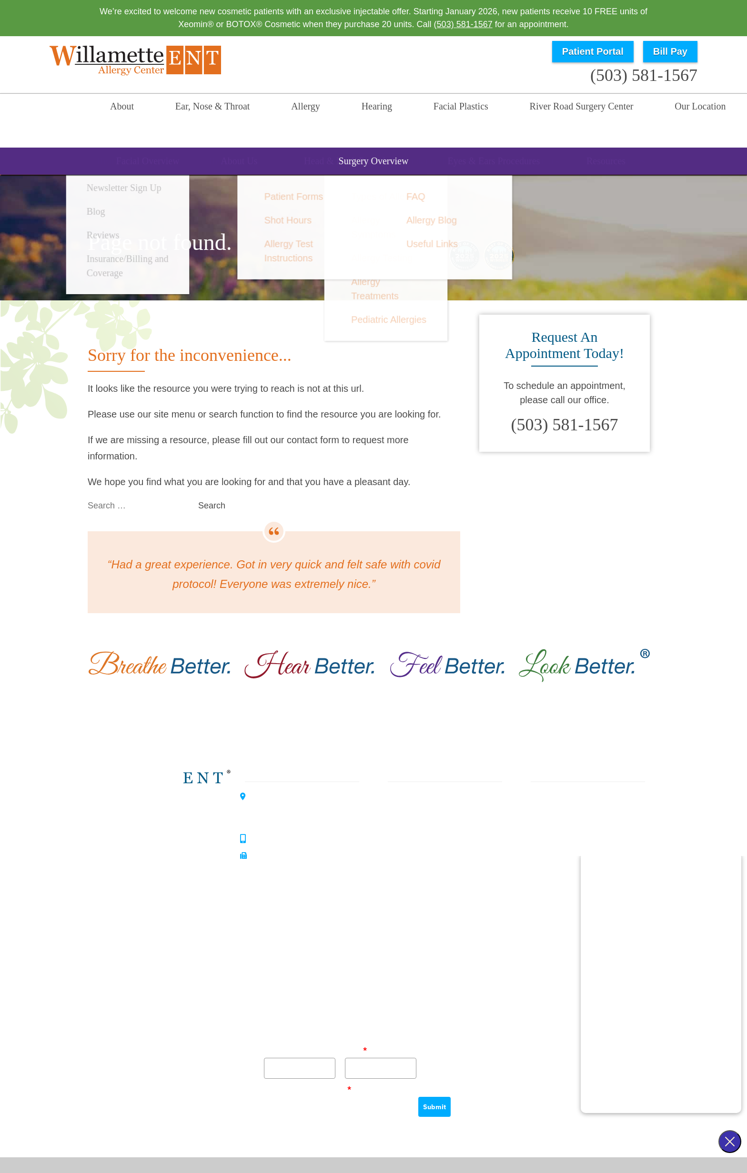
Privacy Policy (477, 1145)
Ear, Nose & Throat (429, 772)
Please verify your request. (307, 1063)
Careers (541, 909)
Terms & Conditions (538, 1145)
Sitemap (404, 1160)
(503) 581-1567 (463, 24)
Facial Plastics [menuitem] (402, 108)
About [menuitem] (119, 108)
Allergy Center (163, 862)
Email (356, 1024)
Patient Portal (593, 51)
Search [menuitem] (673, 108)
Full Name (279, 1024)
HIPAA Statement (419, 1145)
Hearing (408, 806)
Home (73, 108)
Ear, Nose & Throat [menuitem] (195, 108)
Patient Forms (552, 840)
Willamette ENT (165, 796)
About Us (543, 789)
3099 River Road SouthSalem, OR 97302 (294, 785)
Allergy (406, 789)
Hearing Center (165, 829)
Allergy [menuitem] (275, 108)
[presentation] (336, 1089)
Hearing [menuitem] (332, 108)
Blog (534, 858)
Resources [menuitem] (454, 140)
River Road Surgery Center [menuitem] (510, 108)
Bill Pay (670, 51)
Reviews (542, 875)
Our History (547, 823)
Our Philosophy (555, 806)
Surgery (408, 840)
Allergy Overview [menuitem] (299, 140)
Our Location (614, 108)
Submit (434, 1081)
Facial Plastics (420, 823)
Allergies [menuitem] (380, 140)
